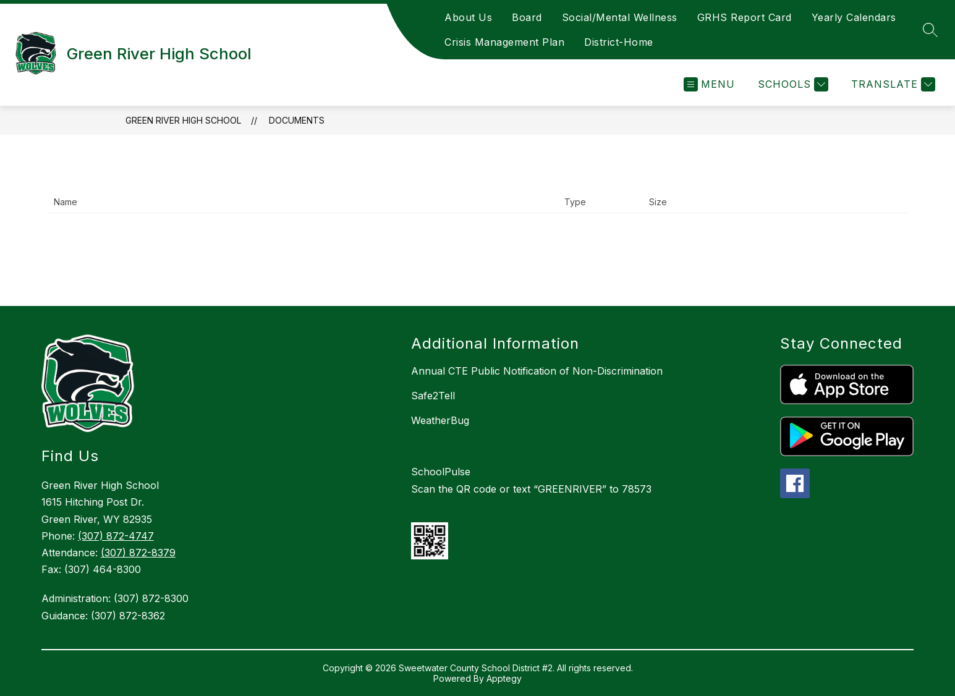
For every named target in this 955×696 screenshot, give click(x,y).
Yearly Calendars (854, 17)
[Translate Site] (891, 84)
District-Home (618, 42)
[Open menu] (709, 84)
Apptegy (504, 678)
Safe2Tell (433, 395)
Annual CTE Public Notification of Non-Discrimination (537, 371)
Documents (297, 120)
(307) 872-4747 (116, 536)
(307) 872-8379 (138, 552)
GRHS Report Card (744, 17)
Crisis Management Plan (504, 42)
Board (527, 17)
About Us (468, 17)
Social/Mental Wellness (619, 17)
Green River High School (183, 120)
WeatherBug (440, 420)
